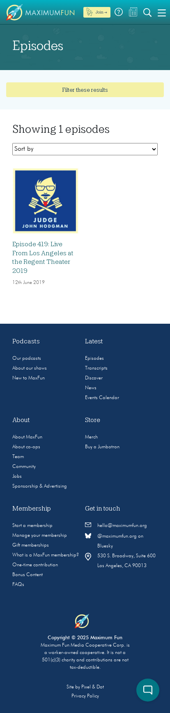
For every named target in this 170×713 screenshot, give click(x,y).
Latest (94, 341)
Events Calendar (102, 397)
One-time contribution (35, 565)
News (90, 388)
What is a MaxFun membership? (45, 555)
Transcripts (96, 368)
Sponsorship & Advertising (39, 486)
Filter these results (85, 89)
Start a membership (32, 525)
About (21, 420)
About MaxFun (27, 437)
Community (24, 466)
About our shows (29, 368)
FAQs (18, 584)
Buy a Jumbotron (102, 447)
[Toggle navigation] (162, 12)
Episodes (94, 358)
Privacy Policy (85, 696)
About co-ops (26, 447)
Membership (31, 508)
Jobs (17, 476)
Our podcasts (26, 358)
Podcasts (26, 341)
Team (18, 456)
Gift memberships (30, 545)
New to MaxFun (28, 378)
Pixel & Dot (92, 687)
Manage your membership (39, 535)
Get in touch (102, 508)
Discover (94, 378)
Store (92, 420)
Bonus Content (27, 574)
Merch (91, 437)
